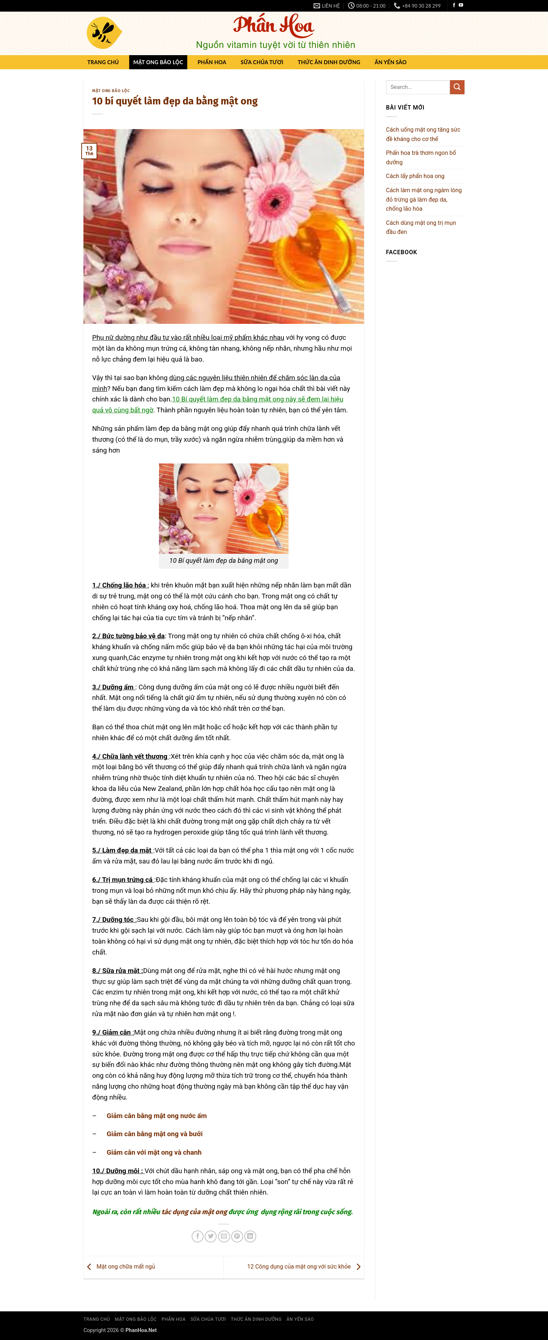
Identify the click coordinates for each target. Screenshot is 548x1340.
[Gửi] (457, 87)
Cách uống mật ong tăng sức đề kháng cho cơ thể (423, 134)
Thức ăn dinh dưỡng (329, 62)
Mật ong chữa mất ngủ (119, 1266)
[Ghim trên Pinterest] (237, 1236)
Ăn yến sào (390, 62)
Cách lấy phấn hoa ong (415, 176)
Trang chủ (103, 62)
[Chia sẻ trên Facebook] (198, 1236)
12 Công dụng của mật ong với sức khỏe (305, 1266)
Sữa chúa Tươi (262, 62)
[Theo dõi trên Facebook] (454, 5)
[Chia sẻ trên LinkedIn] (250, 1236)
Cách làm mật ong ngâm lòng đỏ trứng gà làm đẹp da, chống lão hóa (424, 199)
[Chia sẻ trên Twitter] (211, 1236)
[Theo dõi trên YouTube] (461, 5)
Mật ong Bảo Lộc (158, 62)
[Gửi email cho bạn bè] (224, 1236)
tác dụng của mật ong (194, 1212)
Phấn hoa (211, 62)
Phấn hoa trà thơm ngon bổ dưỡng (421, 157)
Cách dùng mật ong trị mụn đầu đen (421, 227)
